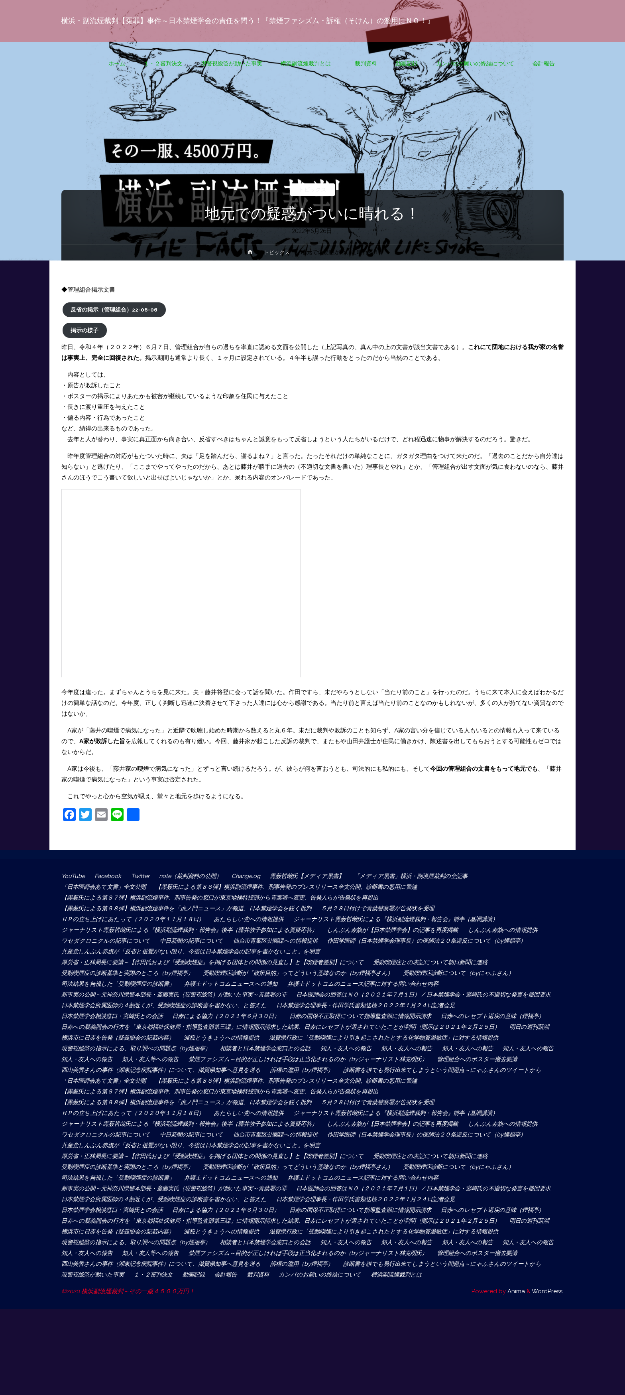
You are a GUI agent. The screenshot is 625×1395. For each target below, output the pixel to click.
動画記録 (415, 1350)
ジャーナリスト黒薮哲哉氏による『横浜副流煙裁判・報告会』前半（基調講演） (411, 919)
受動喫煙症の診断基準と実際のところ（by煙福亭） (130, 973)
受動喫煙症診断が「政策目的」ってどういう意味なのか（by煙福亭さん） (309, 973)
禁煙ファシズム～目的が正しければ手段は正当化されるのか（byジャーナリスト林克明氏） (184, 1091)
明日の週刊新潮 (82, 1059)
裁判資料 (484, 1350)
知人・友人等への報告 (518, 1080)
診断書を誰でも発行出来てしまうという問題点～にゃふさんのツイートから (163, 1113)
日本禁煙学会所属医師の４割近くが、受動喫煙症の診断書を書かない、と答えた (169, 1016)
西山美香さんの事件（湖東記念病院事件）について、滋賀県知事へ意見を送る (166, 1102)
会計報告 (450, 1350)
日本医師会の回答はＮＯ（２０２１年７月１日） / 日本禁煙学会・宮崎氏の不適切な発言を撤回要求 (196, 1005)
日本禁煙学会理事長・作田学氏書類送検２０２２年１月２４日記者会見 (382, 1016)
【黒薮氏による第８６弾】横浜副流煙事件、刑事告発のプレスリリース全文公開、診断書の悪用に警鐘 (298, 886)
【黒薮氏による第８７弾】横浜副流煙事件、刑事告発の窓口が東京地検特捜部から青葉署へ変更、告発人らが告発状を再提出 (231, 897)
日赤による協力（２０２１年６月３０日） (236, 1026)
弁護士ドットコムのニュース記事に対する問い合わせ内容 (375, 983)
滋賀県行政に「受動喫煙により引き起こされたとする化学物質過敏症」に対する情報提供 (181, 1069)
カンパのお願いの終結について (103, 1360)
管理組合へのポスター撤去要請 (359, 1091)
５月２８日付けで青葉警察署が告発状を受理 (394, 908)
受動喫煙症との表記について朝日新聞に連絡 (448, 962)
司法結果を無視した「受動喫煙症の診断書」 (121, 983)
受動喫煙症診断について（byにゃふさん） (476, 973)
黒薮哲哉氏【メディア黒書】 (319, 876)
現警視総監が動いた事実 (308, 1350)
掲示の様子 (84, 330)
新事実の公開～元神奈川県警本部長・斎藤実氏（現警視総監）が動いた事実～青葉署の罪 (181, 994)
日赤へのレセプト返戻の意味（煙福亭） (115, 1037)
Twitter (143, 876)
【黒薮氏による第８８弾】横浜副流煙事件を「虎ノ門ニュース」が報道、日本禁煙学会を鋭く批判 (192, 908)
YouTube (73, 876)
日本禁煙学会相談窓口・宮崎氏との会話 (115, 1026)
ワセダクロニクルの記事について (188, 940)
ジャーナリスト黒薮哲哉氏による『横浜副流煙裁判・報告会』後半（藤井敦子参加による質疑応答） (195, 929)
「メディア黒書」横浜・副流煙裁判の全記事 (427, 876)
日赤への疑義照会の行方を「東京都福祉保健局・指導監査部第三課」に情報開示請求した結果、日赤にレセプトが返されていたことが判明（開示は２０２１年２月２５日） (291, 1048)
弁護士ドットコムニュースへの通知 (239, 983)
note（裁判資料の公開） (196, 876)
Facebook (109, 876)
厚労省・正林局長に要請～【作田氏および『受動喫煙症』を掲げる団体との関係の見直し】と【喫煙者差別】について (219, 962)
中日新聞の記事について (276, 940)
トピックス (313, 189)
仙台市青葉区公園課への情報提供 (364, 940)
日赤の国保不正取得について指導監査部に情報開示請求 (378, 1026)
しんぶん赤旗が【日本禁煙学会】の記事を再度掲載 (409, 929)
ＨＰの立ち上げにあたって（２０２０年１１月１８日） (136, 919)
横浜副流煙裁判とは (185, 1360)
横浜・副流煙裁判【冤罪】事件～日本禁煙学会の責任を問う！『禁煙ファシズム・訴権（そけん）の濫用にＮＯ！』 (247, 20)
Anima (515, 1377)
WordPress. (548, 1377)
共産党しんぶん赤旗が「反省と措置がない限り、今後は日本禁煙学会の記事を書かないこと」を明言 (416, 951)
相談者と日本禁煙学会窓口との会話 (109, 1080)
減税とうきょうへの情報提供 (282, 1059)
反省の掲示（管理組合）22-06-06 (114, 309)
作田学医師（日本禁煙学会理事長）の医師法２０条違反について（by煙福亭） (166, 951)
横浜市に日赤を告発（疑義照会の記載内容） (173, 1059)
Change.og (254, 876)
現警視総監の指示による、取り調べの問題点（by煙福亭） (389, 1069)
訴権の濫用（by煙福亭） (314, 1102)
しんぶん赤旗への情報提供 (97, 940)
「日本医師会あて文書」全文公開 (106, 886)
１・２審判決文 (372, 1350)
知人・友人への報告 (194, 1080)
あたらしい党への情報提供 (257, 919)
